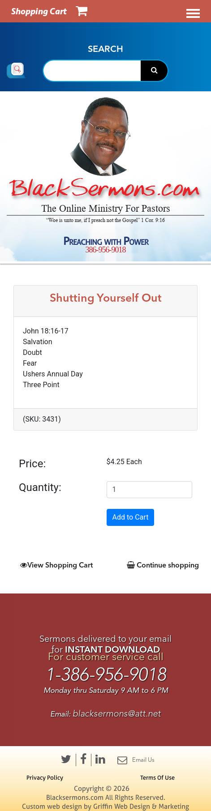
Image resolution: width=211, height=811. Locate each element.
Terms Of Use (157, 777)
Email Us (136, 760)
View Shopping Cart (56, 564)
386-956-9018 (106, 249)
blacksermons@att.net (117, 713)
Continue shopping (163, 564)
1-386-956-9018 (105, 675)
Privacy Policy (44, 777)
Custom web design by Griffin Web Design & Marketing (105, 806)
